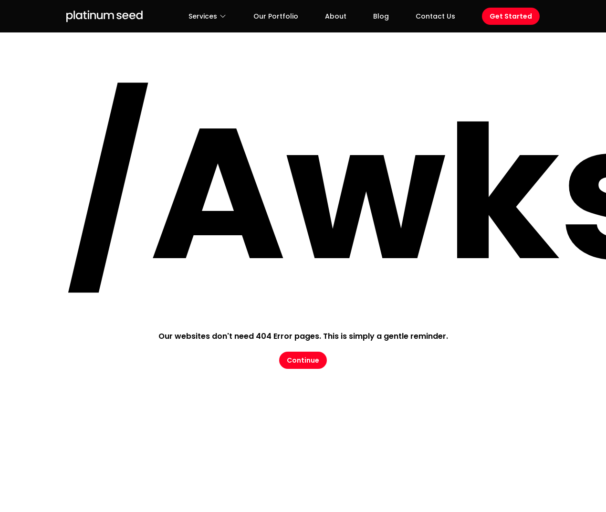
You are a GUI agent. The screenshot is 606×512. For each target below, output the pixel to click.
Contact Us (435, 16)
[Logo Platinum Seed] (104, 16)
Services (207, 16)
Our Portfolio (275, 16)
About (335, 16)
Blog (381, 16)
